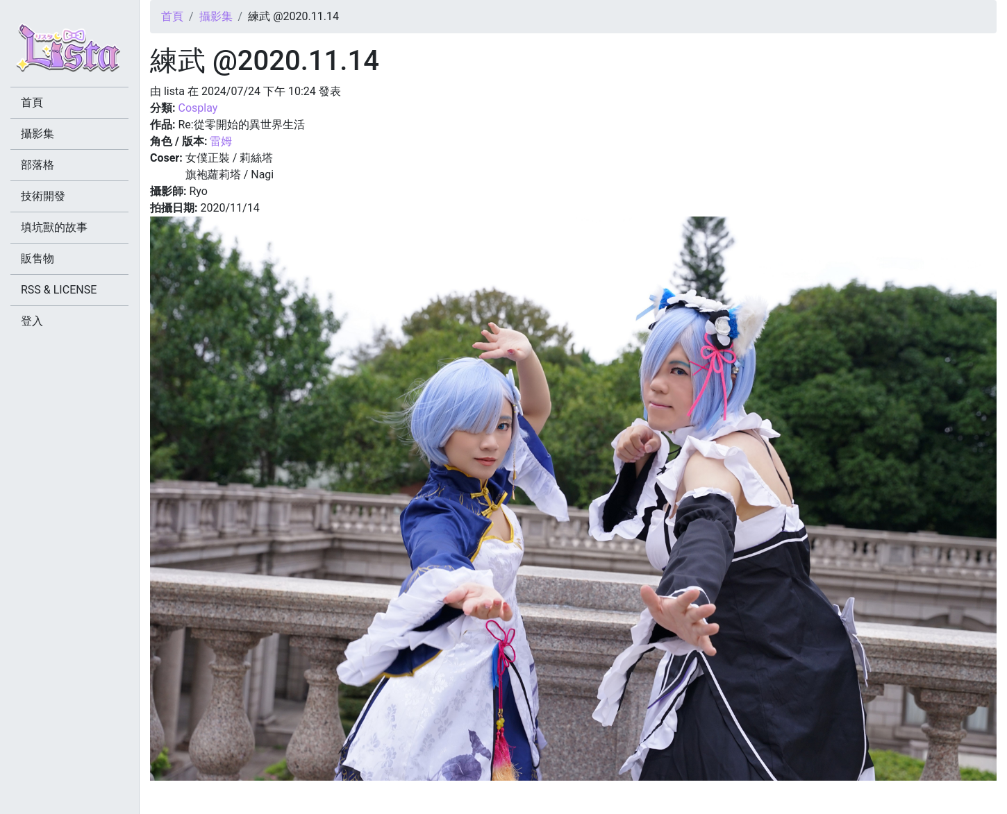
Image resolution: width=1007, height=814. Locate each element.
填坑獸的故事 (54, 227)
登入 (32, 321)
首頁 (172, 16)
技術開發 (43, 196)
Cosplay (197, 108)
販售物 (37, 258)
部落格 (37, 164)
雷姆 (221, 141)
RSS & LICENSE (59, 289)
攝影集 (216, 16)
